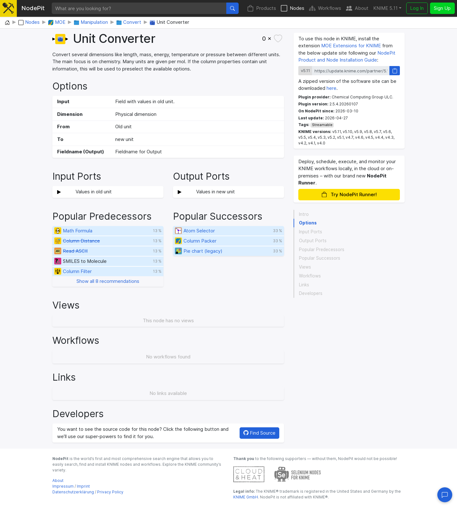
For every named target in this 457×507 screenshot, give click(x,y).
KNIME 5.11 (385, 8)
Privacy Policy (110, 492)
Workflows (325, 8)
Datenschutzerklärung (73, 492)
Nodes (292, 8)
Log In (417, 8)
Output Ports (313, 240)
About (357, 8)
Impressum (63, 486)
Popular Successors (319, 258)
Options (308, 222)
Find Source (259, 433)
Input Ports (310, 231)
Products (261, 8)
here (331, 88)
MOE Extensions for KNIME (351, 46)
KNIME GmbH (245, 497)
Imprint (83, 486)
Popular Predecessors (321, 249)
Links (304, 284)
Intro (304, 214)
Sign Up (442, 8)
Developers (310, 293)
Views (305, 267)
